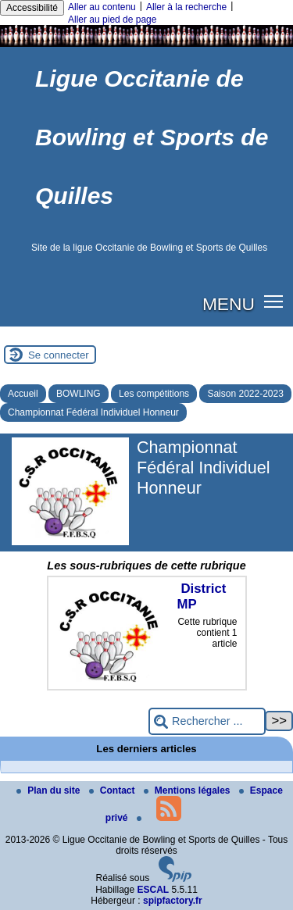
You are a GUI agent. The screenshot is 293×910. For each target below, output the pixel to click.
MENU (228, 304)
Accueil (23, 393)
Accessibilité (32, 7)
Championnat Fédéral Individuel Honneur (93, 412)
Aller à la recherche (186, 7)
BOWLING (78, 393)
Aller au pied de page (112, 19)
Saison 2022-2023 (245, 393)
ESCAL (154, 889)
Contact (113, 790)
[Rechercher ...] (207, 721)
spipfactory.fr (172, 900)
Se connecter (58, 355)
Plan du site (49, 790)
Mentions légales (188, 790)
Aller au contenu (102, 7)
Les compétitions (154, 393)
